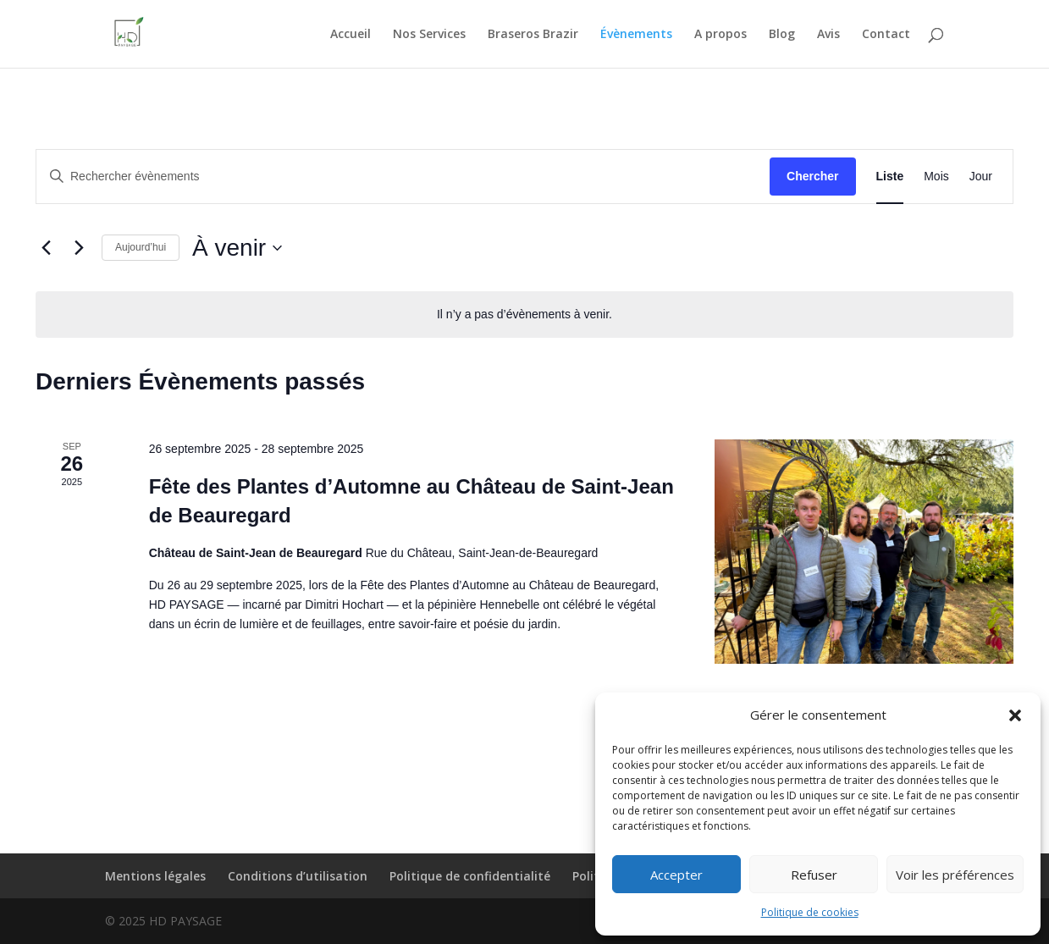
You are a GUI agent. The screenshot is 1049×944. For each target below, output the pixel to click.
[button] (1015, 715)
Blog (782, 34)
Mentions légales (155, 876)
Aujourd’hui (140, 247)
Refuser (814, 874)
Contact (886, 34)
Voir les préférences (955, 874)
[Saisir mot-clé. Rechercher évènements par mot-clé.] (403, 176)
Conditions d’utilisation (297, 876)
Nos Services (429, 34)
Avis (828, 34)
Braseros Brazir (533, 34)
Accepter (676, 874)
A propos (720, 34)
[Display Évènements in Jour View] (980, 176)
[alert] (524, 314)
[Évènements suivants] (79, 248)
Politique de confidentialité (469, 876)
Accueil (350, 34)
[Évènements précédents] (46, 248)
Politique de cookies (810, 912)
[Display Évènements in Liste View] (890, 176)
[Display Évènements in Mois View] (936, 176)
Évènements (636, 34)
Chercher (812, 176)
